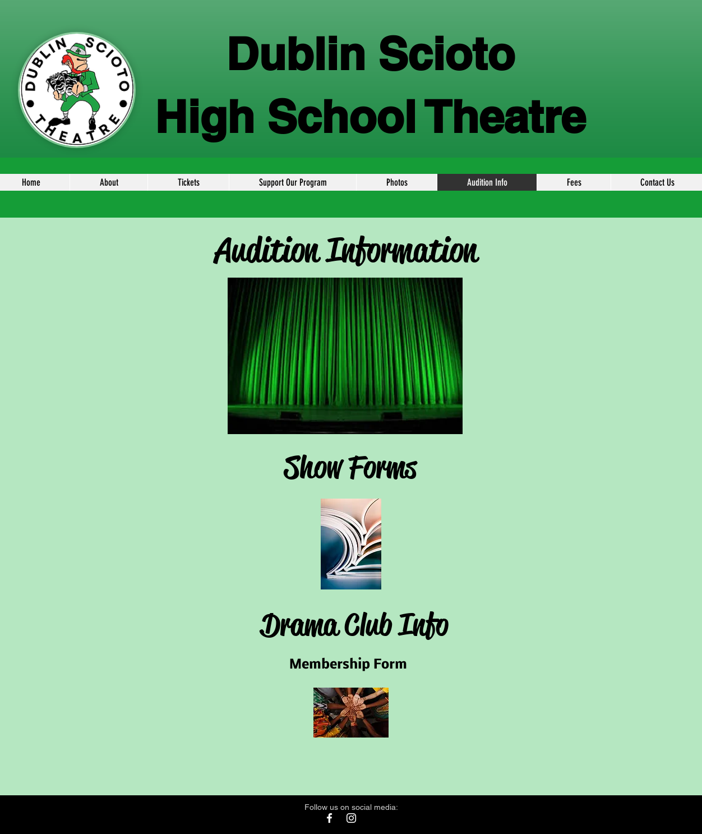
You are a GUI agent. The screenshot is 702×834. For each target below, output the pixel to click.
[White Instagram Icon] (351, 818)
